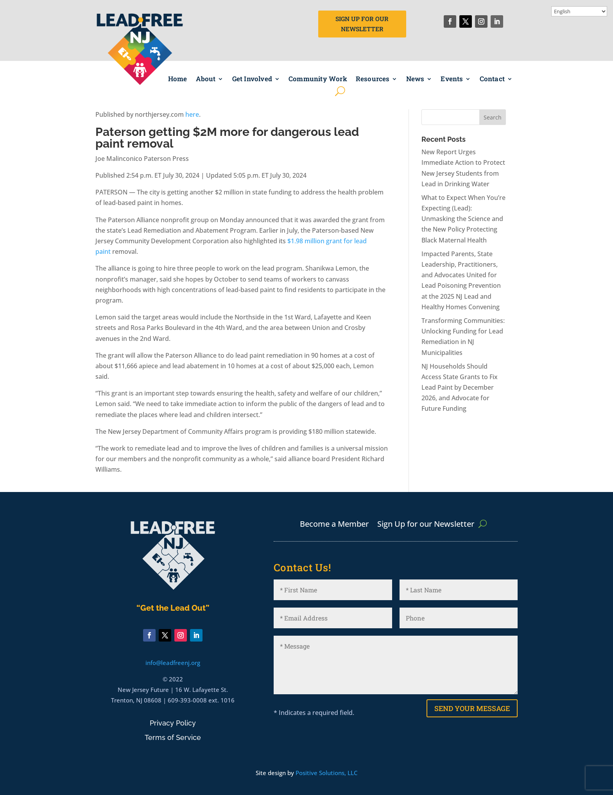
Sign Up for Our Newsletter (362, 24)
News (415, 79)
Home (177, 79)
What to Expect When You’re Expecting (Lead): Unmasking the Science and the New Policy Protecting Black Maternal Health (463, 218)
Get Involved (252, 79)
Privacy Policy (173, 723)
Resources (373, 79)
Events (452, 79)
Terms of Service (173, 737)
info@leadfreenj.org (172, 663)
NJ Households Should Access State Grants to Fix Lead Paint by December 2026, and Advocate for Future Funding (459, 387)
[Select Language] (579, 11)
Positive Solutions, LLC (326, 773)
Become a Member (334, 525)
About (206, 79)
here (192, 114)
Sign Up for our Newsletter (425, 525)
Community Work (318, 79)
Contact (492, 79)
